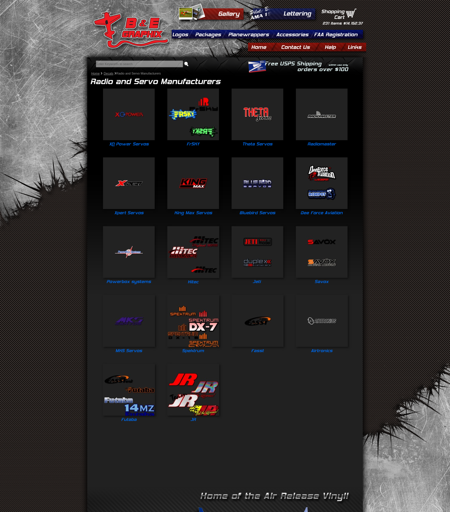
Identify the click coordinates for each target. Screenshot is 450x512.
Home (95, 73)
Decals (108, 73)
